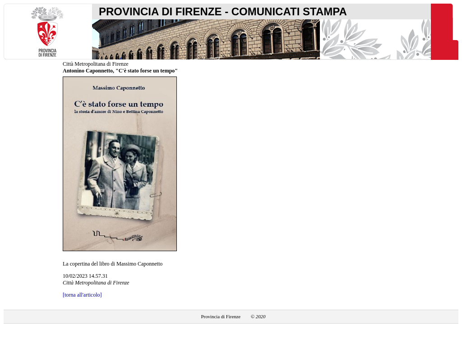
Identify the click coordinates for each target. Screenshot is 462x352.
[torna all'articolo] (82, 295)
